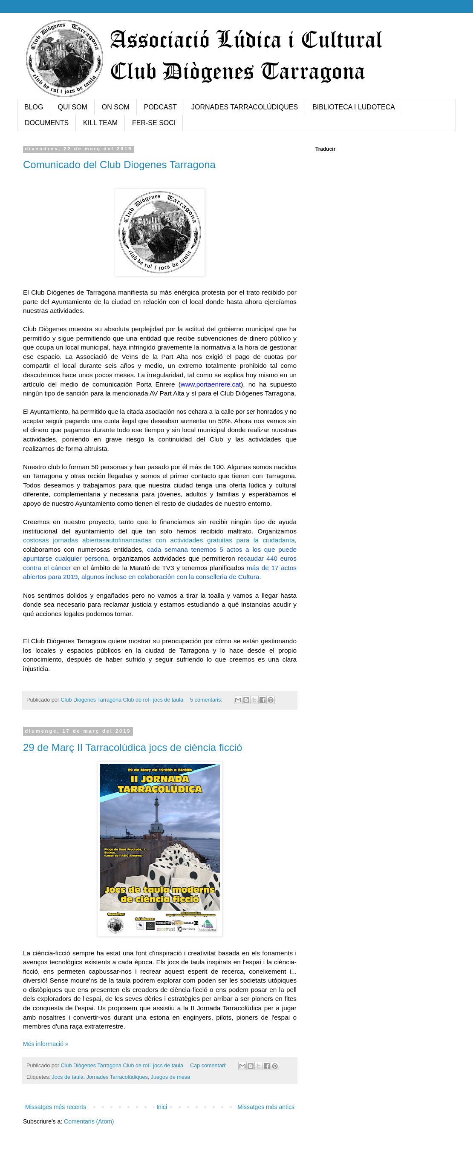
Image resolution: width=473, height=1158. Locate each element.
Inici (161, 1107)
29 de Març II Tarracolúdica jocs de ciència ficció (132, 747)
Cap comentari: (209, 1066)
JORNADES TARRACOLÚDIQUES (244, 107)
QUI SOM (72, 107)
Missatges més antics (265, 1107)
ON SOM (116, 107)
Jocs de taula (68, 1077)
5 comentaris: (207, 700)
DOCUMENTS (47, 122)
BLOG (33, 107)
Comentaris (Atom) (89, 1121)
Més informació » (46, 1043)
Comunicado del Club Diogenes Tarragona (119, 164)
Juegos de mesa (170, 1077)
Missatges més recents (55, 1107)
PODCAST (160, 107)
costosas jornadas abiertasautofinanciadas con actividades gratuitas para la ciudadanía (159, 540)
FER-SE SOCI (154, 122)
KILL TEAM (100, 122)
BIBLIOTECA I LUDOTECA (353, 107)
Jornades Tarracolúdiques (117, 1077)
